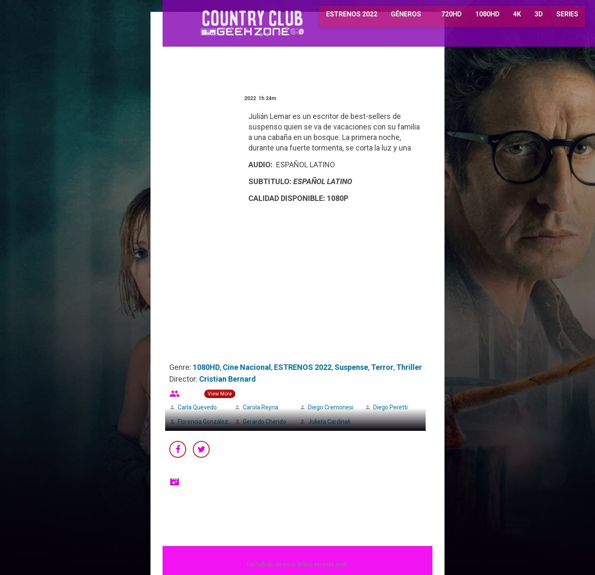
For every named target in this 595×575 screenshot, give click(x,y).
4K (505, 17)
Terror (382, 367)
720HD (439, 17)
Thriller (409, 367)
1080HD (475, 17)
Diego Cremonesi (330, 407)
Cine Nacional (247, 367)
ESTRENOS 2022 (340, 17)
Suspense (351, 367)
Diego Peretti (390, 407)
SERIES (555, 17)
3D (526, 17)
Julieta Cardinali (329, 421)
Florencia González (203, 421)
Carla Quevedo (197, 407)
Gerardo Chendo (264, 421)
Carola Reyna (260, 407)
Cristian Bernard (227, 379)
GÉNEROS (394, 17)
